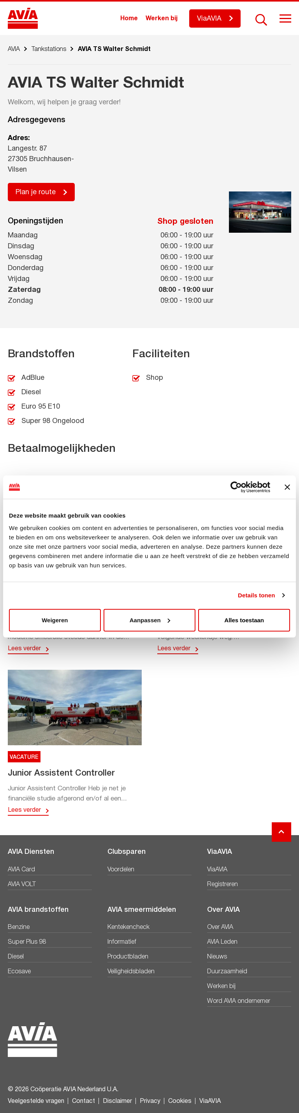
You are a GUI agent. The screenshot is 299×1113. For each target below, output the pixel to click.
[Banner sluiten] (287, 487)
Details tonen (256, 595)
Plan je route (36, 192)
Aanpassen (150, 619)
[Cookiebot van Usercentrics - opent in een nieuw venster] (236, 487)
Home (129, 18)
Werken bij (162, 18)
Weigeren (55, 619)
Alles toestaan (244, 619)
